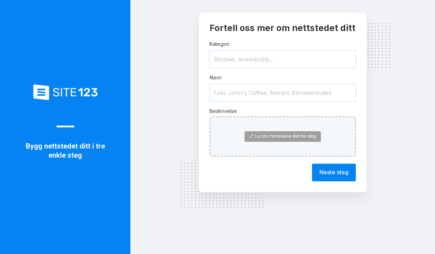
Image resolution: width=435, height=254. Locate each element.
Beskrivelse (223, 111)
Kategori (219, 44)
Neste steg (333, 172)
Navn (216, 77)
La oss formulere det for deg (282, 136)
